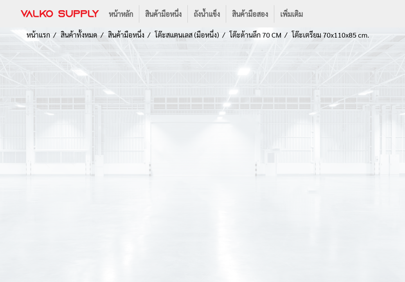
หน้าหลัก (121, 13)
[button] (316, 14)
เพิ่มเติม (291, 13)
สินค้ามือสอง (250, 13)
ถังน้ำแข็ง (207, 13)
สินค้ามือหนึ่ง (163, 13)
